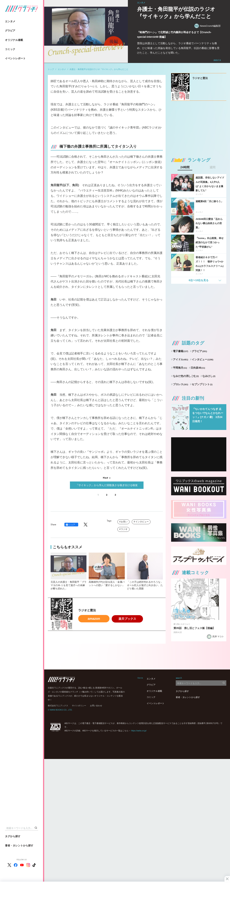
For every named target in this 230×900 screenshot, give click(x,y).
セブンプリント (202, 384)
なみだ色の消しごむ (186, 376)
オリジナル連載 (14, 39)
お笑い (124, 521)
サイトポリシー (79, 705)
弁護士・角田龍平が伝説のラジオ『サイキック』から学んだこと (99, 69)
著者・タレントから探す (19, 845)
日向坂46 (198, 367)
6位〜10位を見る (198, 280)
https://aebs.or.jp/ (138, 731)
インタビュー (142, 521)
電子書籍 (180, 351)
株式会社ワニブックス (58, 705)
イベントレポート (15, 58)
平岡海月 (180, 367)
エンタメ (10, 21)
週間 (212, 167)
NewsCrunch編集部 (207, 26)
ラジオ (124, 529)
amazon (94, 618)
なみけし (208, 376)
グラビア (10, 30)
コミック (10, 49)
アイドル (180, 359)
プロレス (180, 384)
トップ (51, 69)
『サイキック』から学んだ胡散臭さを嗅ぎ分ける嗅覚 (107, 485)
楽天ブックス (127, 618)
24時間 (185, 167)
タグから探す (12, 836)
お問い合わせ (96, 705)
